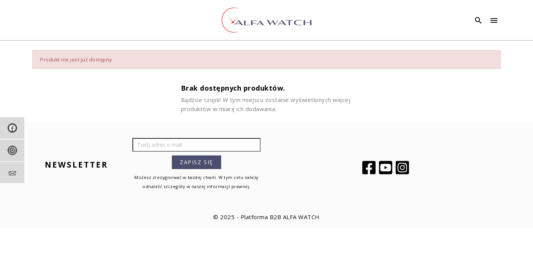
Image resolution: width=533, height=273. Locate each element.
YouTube (386, 167)
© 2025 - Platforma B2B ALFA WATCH (266, 217)
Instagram (403, 167)
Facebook (369, 167)
